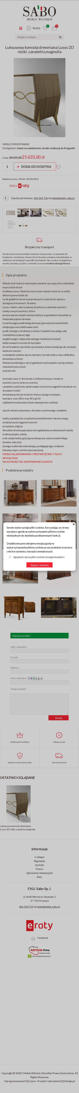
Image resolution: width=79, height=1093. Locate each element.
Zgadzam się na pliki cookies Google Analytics (38, 556)
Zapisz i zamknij (39, 565)
